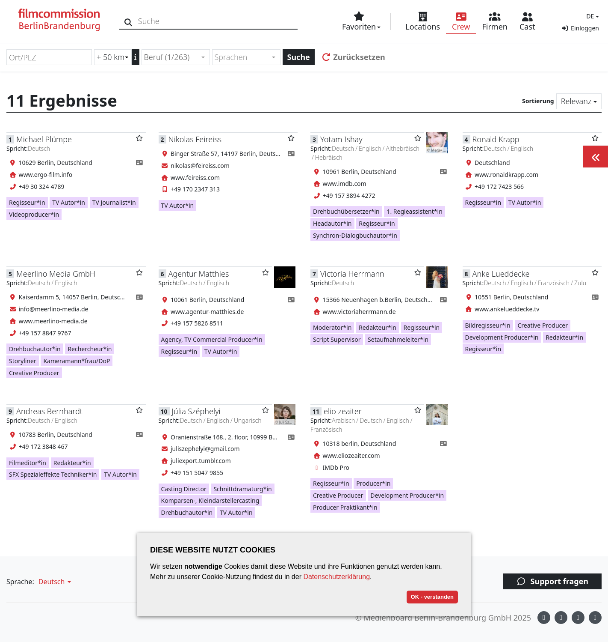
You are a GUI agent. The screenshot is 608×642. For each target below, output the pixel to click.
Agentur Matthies (198, 274)
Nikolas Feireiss (195, 139)
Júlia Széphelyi (196, 411)
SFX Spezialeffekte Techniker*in (53, 474)
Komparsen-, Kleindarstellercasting (210, 500)
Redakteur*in (377, 327)
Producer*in (373, 483)
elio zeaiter (343, 411)
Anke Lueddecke (501, 274)
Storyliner (22, 361)
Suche (298, 57)
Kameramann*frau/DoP (76, 361)
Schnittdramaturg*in (242, 489)
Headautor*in (332, 223)
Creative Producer (34, 373)
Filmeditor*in (27, 463)
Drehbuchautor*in (35, 349)
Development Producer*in (502, 337)
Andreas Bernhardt (49, 411)
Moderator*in (332, 327)
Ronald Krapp (495, 139)
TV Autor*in (68, 202)
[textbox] (243, 57)
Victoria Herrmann (352, 274)
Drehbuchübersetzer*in (346, 211)
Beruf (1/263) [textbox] (167, 57)
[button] (591, 16)
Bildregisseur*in (488, 325)
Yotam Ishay (341, 139)
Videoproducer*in (34, 214)
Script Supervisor (336, 339)
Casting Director (184, 489)
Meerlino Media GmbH (55, 274)
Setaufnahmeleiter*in (398, 339)
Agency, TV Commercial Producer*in (212, 339)
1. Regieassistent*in (414, 211)
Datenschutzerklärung (336, 576)
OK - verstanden (432, 597)
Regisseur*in (27, 202)
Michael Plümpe (44, 139)
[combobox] (176, 57)
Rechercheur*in (90, 349)
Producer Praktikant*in (345, 507)
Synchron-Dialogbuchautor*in (355, 235)
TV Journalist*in (114, 202)
